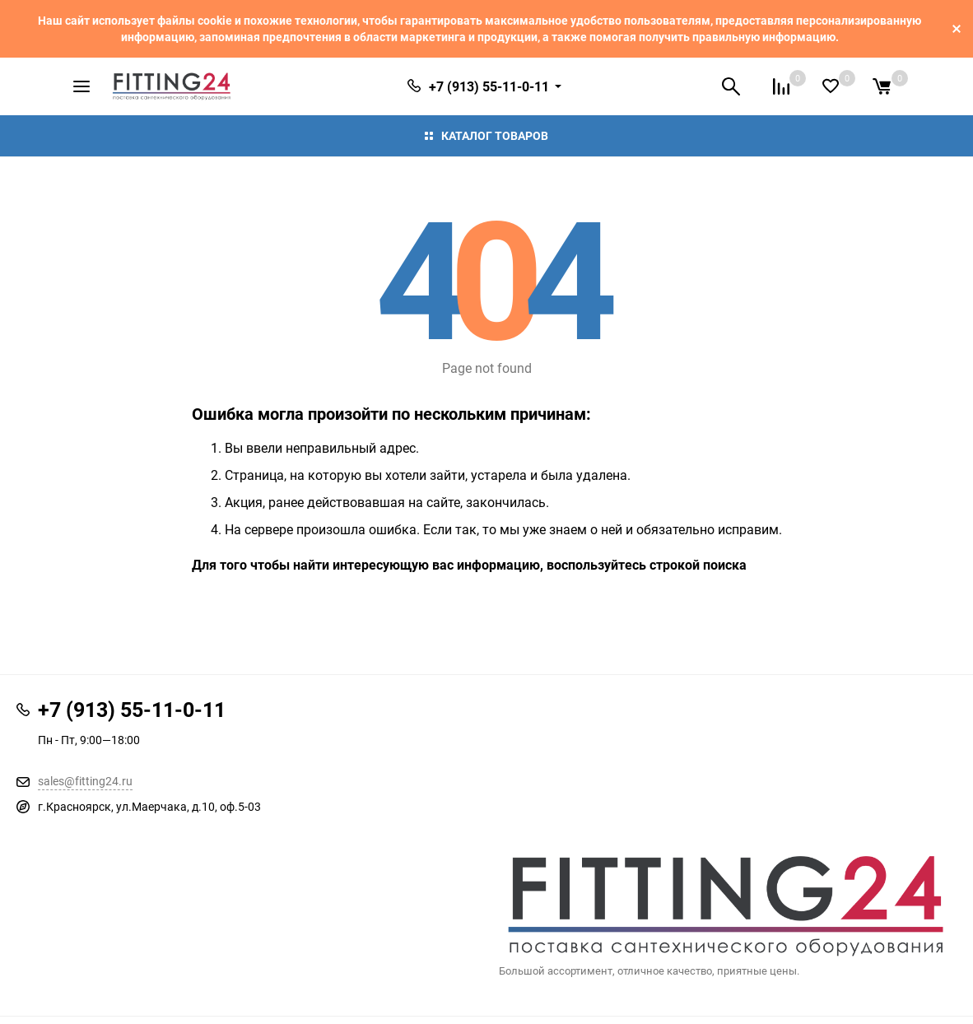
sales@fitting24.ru (85, 781)
